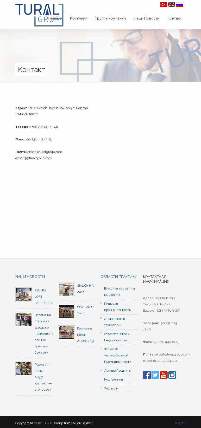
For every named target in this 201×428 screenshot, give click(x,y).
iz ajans (180, 423)
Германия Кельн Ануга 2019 (85, 335)
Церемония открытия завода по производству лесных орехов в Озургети (45, 333)
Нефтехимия (113, 379)
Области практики (118, 277)
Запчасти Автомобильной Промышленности (117, 355)
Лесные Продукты (117, 370)
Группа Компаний (110, 18)
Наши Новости (146, 18)
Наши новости (30, 277)
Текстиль (111, 388)
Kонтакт (175, 18)
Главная (55, 18)
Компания (78, 18)
